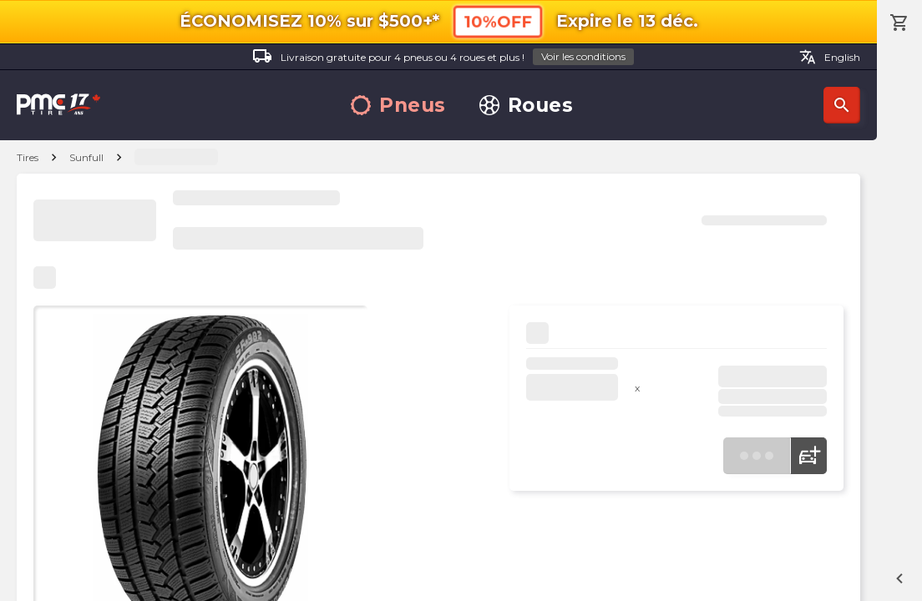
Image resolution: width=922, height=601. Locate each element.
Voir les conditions (583, 56)
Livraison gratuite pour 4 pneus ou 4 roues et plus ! (443, 57)
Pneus (398, 105)
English (829, 56)
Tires (27, 157)
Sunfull (86, 157)
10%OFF (498, 21)
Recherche (842, 105)
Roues (526, 105)
